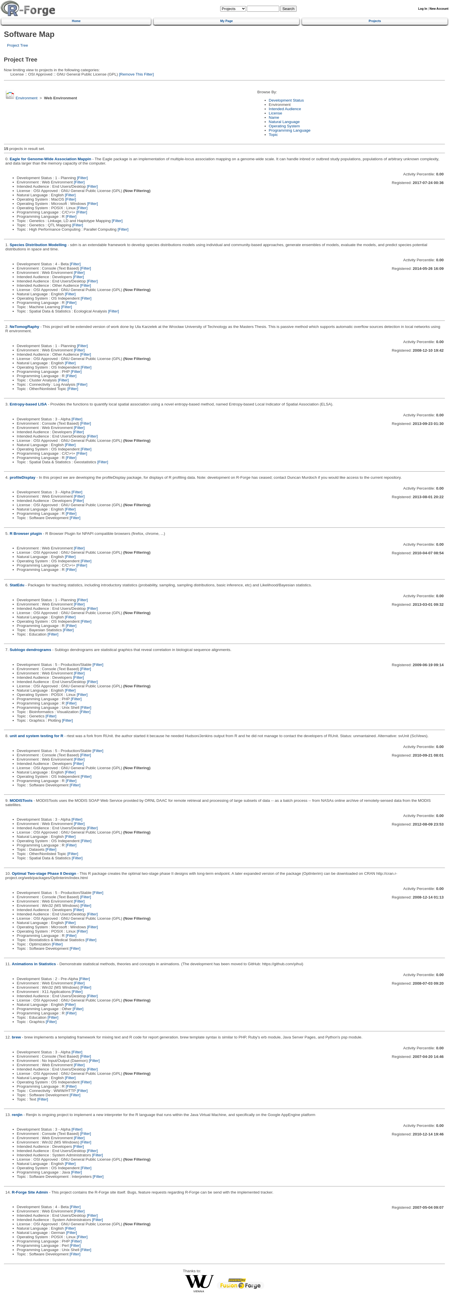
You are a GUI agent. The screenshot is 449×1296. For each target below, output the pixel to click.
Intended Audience (285, 109)
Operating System (284, 126)
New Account (439, 8)
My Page (226, 21)
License (275, 113)
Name (274, 117)
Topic (273, 134)
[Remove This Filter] (136, 74)
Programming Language (290, 130)
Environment (26, 98)
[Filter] (82, 178)
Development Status (286, 100)
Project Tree (17, 45)
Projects (375, 21)
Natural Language (284, 122)
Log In (422, 8)
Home (76, 21)
